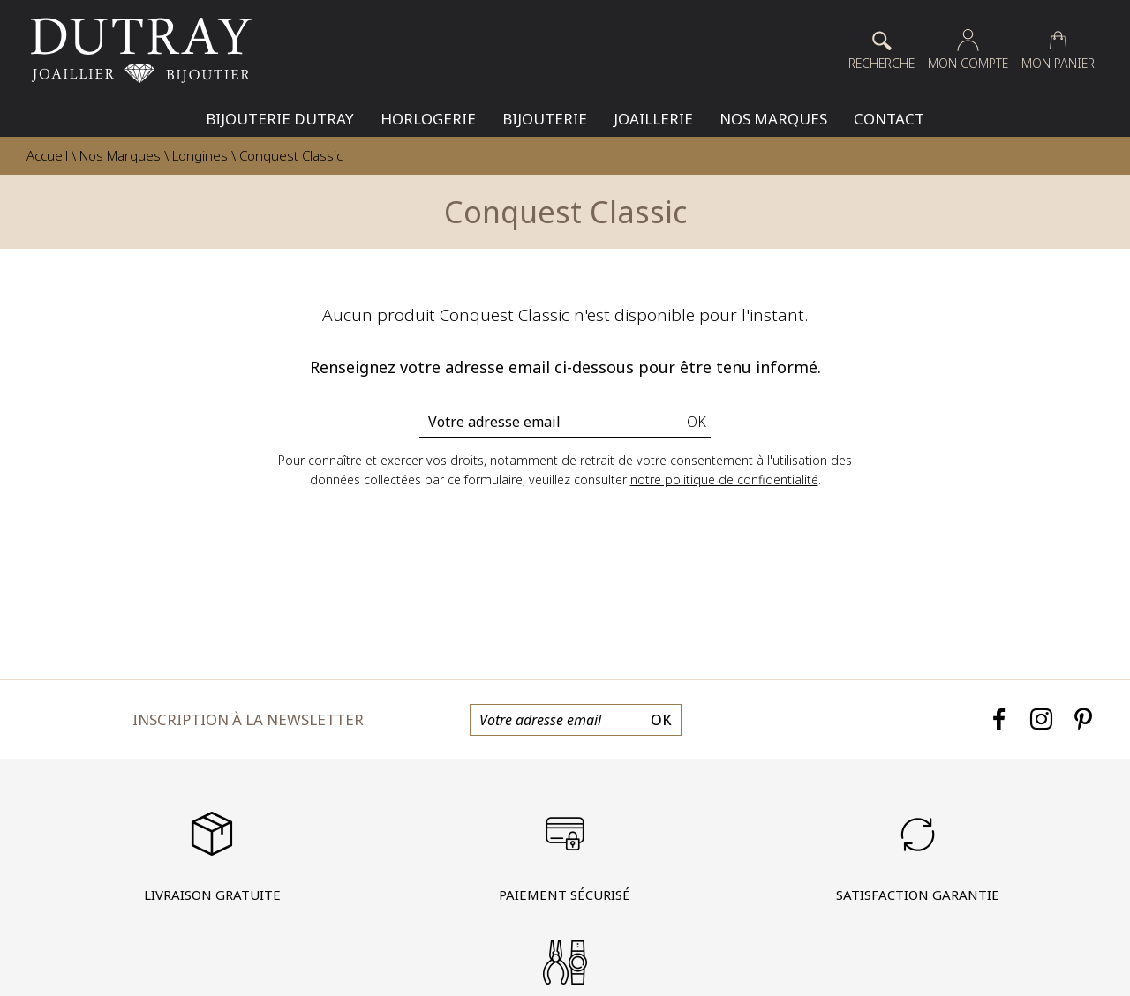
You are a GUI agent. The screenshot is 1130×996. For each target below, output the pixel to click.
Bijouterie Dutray (280, 119)
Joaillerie (653, 119)
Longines (200, 155)
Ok (696, 421)
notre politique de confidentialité (724, 479)
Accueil (47, 155)
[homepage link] (141, 50)
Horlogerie (428, 119)
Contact (889, 119)
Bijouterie (544, 119)
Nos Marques (773, 119)
